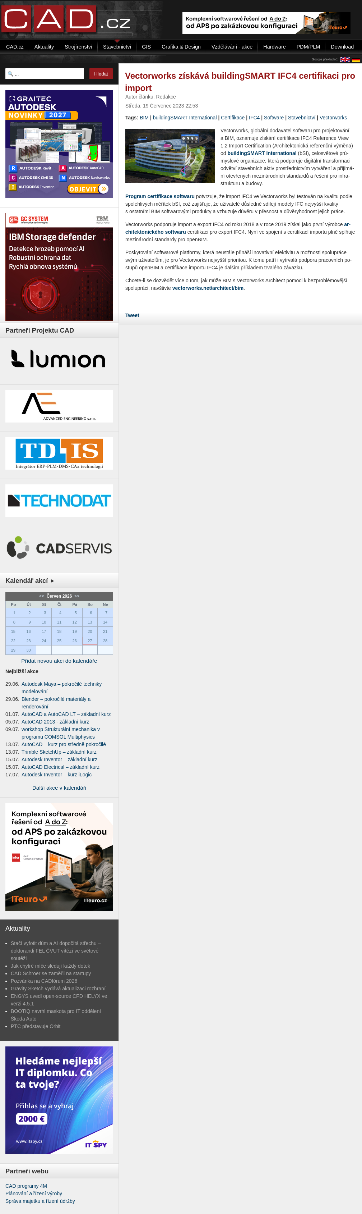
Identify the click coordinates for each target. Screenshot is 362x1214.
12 (75, 622)
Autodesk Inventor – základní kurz (59, 759)
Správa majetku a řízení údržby (40, 1201)
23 (28, 641)
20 (90, 631)
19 (75, 631)
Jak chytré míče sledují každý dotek (50, 966)
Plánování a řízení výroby (33, 1193)
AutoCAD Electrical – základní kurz (60, 767)
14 (105, 622)
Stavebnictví (301, 117)
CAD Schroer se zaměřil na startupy (51, 973)
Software (274, 117)
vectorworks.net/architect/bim (207, 288)
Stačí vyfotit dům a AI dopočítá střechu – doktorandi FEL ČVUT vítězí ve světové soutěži (56, 950)
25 (59, 641)
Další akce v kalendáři (59, 788)
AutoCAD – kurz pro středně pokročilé (64, 744)
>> (76, 596)
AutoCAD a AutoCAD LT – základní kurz (66, 714)
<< (42, 596)
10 (44, 622)
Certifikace (233, 117)
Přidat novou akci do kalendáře (59, 661)
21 (105, 631)
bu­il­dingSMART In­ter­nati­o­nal (261, 153)
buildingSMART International (185, 117)
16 (28, 631)
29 (13, 650)
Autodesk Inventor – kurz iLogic (57, 774)
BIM (144, 117)
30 (28, 650)
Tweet (132, 315)
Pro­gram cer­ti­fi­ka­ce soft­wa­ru (160, 196)
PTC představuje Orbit (36, 1026)
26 (75, 641)
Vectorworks (333, 117)
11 (59, 622)
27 (90, 641)
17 (44, 631)
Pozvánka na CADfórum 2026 (44, 981)
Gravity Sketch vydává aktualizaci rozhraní (58, 988)
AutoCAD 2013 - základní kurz (55, 722)
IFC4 (254, 117)
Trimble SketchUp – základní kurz (59, 752)
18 (59, 631)
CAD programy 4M (26, 1186)
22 (13, 641)
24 (44, 641)
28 (105, 641)
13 (90, 622)
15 (13, 631)
